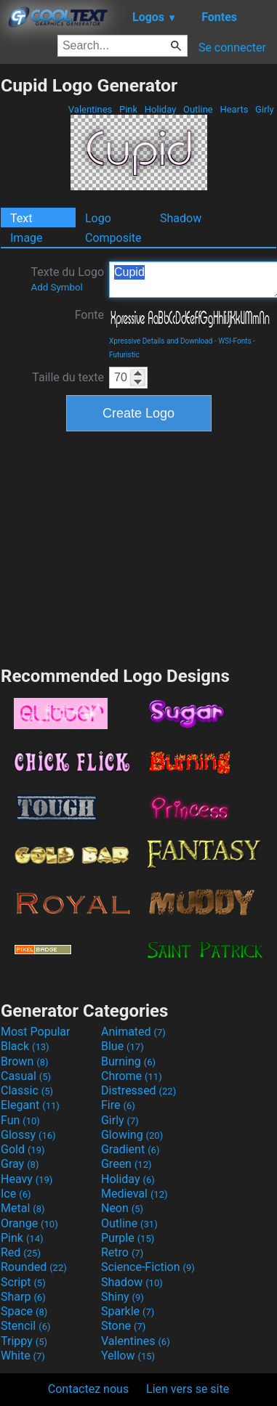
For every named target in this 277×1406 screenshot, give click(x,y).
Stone (123, 1326)
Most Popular (36, 1032)
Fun (20, 1120)
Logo (98, 218)
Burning (128, 1061)
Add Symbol (56, 287)
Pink (128, 109)
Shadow (180, 218)
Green (126, 1164)
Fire (118, 1105)
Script (23, 1282)
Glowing (132, 1135)
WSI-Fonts (234, 341)
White (23, 1355)
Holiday (160, 109)
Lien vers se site (187, 1389)
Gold (23, 1149)
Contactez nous (88, 1389)
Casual (26, 1076)
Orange (29, 1223)
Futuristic (124, 355)
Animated (133, 1032)
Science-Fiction (148, 1267)
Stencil (25, 1326)
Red (21, 1252)
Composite (113, 238)
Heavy (26, 1179)
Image (26, 238)
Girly (264, 109)
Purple (127, 1238)
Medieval (134, 1193)
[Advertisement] (139, 547)
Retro (122, 1252)
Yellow (128, 1355)
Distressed (138, 1090)
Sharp (23, 1297)
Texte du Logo (67, 279)
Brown (24, 1061)
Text (21, 218)
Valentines (90, 109)
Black (25, 1046)
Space (24, 1311)
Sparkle (127, 1311)
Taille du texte (68, 377)
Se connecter (232, 47)
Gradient (130, 1149)
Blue (122, 1046)
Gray (20, 1164)
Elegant (30, 1105)
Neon (122, 1208)
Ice (16, 1193)
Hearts (233, 109)
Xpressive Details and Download (160, 341)
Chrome (131, 1076)
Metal (23, 1208)
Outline (198, 109)
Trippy (24, 1341)
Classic (27, 1090)
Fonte (89, 315)
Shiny (122, 1297)
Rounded (34, 1267)
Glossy (28, 1135)
